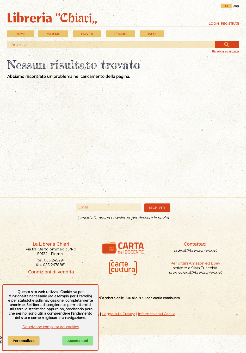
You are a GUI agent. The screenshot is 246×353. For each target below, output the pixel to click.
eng (236, 6)
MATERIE (53, 34)
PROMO (120, 34)
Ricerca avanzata (225, 51)
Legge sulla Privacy (118, 314)
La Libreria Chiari (51, 244)
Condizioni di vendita (51, 272)
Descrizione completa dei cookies (50, 327)
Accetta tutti (77, 341)
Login (214, 23)
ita (226, 6)
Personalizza (24, 341)
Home (20, 34)
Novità (87, 34)
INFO (152, 34)
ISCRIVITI (157, 207)
